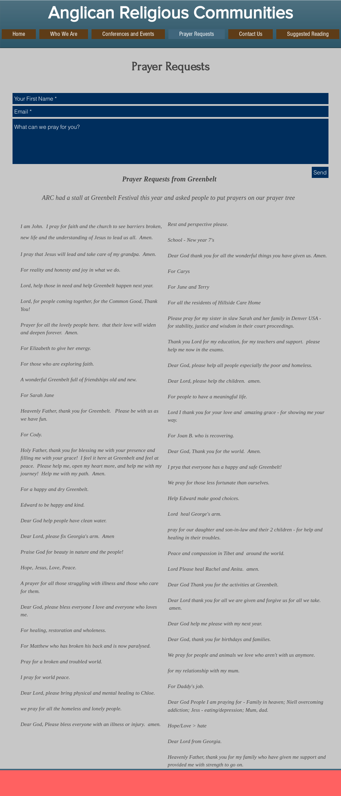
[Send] (320, 172)
